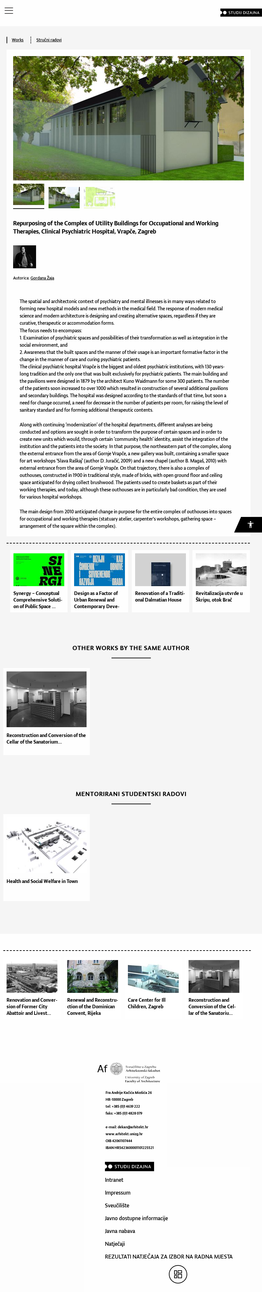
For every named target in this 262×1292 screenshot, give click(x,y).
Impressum (118, 1192)
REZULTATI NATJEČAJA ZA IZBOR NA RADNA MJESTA (169, 1256)
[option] (45, 711)
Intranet (114, 1179)
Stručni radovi (49, 40)
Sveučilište (117, 1205)
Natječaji (115, 1243)
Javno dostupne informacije (136, 1218)
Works (18, 40)
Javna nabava (120, 1231)
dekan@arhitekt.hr (133, 1127)
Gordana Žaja (42, 278)
